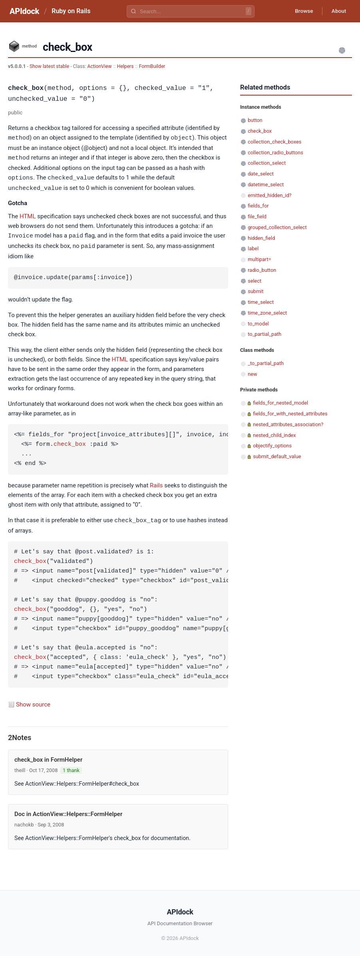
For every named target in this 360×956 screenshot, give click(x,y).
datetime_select (266, 185)
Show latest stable (50, 66)
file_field (257, 217)
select (254, 281)
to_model (258, 324)
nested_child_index (274, 435)
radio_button (262, 270)
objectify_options (272, 446)
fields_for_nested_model (280, 403)
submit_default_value (277, 456)
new (252, 374)
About (338, 11)
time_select (261, 302)
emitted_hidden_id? (269, 195)
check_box (70, 442)
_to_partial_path (266, 363)
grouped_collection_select (277, 227)
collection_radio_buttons (275, 153)
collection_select (267, 163)
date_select (261, 174)
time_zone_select (267, 313)
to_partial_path (264, 334)
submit (255, 291)
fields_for (258, 206)
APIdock (24, 11)
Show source (33, 701)
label (253, 248)
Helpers (125, 66)
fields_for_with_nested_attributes (290, 414)
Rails (156, 483)
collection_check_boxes (274, 142)
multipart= (259, 259)
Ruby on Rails (71, 11)
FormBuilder (152, 66)
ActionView (100, 66)
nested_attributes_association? (288, 424)
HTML (28, 214)
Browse (301, 11)
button (255, 120)
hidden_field (261, 238)
